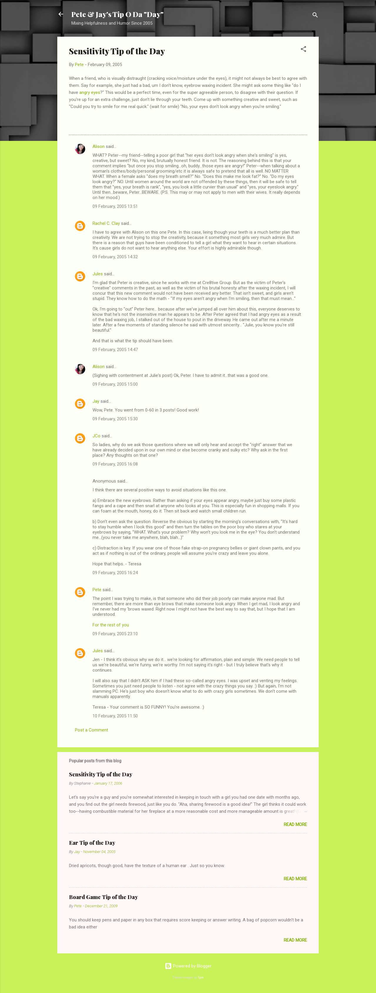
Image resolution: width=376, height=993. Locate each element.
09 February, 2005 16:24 (115, 572)
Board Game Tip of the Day (103, 897)
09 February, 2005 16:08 (115, 464)
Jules (98, 274)
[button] (303, 50)
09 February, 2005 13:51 (115, 206)
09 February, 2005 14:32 (115, 256)
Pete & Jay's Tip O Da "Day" (117, 14)
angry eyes (89, 92)
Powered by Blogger (188, 966)
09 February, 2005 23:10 (115, 633)
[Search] (315, 16)
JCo (96, 436)
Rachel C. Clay (106, 223)
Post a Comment (91, 730)
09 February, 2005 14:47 (115, 349)
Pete (97, 589)
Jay (96, 401)
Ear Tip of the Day (92, 842)
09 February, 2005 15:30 (115, 419)
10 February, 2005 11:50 (115, 716)
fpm (201, 977)
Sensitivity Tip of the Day (100, 774)
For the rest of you (111, 625)
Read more (295, 824)
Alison (99, 146)
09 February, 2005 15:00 (115, 384)
